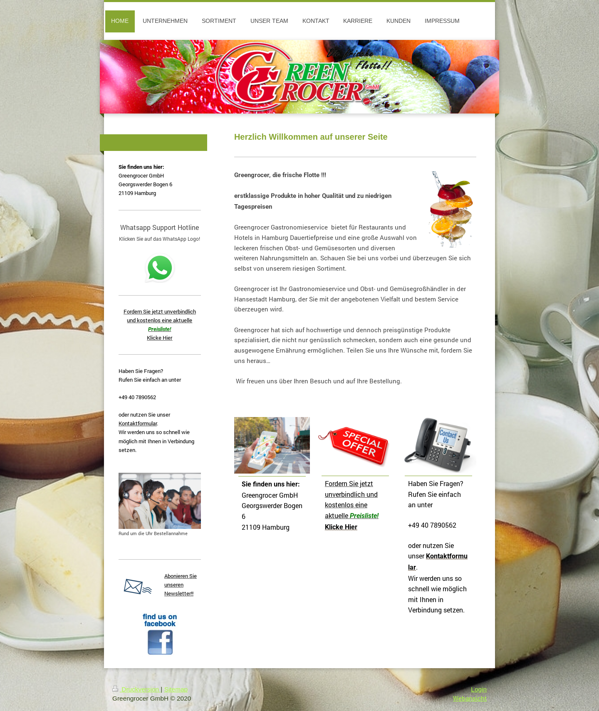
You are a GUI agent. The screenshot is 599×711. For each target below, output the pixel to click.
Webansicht (470, 698)
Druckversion (136, 689)
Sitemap (176, 689)
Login (479, 689)
